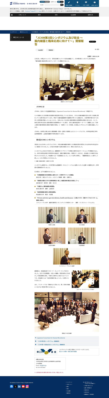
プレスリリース (73, 377)
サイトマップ (55, 377)
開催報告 (51, 50)
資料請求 (91, 377)
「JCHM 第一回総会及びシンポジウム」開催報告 (51, 344)
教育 (67, 386)
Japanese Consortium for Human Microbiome (51, 338)
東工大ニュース (24, 32)
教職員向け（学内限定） (89, 394)
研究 (67, 388)
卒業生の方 (86, 390)
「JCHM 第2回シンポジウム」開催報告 (48, 341)
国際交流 (68, 393)
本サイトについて (19, 377)
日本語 (42, 2)
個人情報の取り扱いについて (37, 377)
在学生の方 (86, 392)
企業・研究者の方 (88, 387)
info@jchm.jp (43, 365)
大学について (69, 384)
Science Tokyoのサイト (32, 11)
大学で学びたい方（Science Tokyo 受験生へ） (90, 382)
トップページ (13, 32)
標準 (59, 2)
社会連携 (40, 50)
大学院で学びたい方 (88, 385)
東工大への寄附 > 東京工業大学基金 (68, 351)
